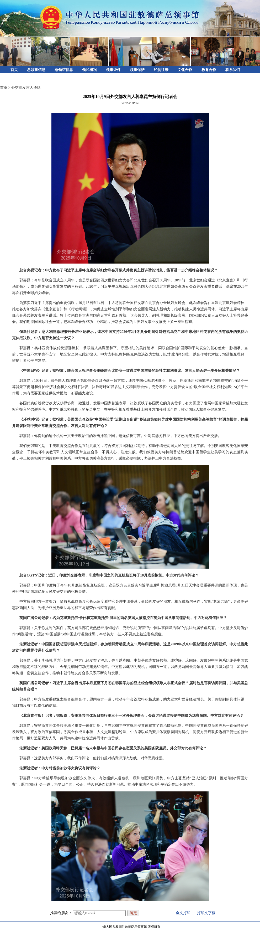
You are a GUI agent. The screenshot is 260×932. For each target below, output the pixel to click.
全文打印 (183, 913)
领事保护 (137, 70)
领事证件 (113, 70)
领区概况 (89, 70)
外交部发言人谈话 (26, 88)
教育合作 (208, 70)
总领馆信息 (64, 70)
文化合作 (185, 70)
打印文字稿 (206, 913)
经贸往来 (161, 70)
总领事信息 (36, 70)
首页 (14, 70)
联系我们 (232, 70)
